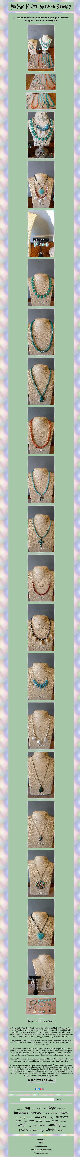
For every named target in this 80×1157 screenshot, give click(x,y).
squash (60, 1130)
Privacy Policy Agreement (41, 1150)
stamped (30, 1118)
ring (50, 1117)
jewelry (23, 1130)
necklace (36, 1112)
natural (61, 1108)
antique (63, 1121)
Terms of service (41, 1153)
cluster (16, 1118)
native (64, 1112)
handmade (19, 1109)
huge (42, 1130)
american (62, 1117)
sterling (54, 1124)
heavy (18, 1121)
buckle (47, 1121)
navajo (21, 1125)
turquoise (21, 1112)
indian (42, 1125)
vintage (50, 1107)
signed (55, 1120)
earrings (54, 1113)
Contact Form (41, 1146)
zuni (39, 1108)
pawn (31, 1120)
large (64, 1126)
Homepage (41, 1139)
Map (41, 1143)
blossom (34, 1130)
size (33, 1109)
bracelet (40, 1117)
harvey (22, 1118)
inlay (34, 1126)
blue (25, 1121)
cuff (27, 1108)
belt (30, 1126)
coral (46, 1113)
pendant (39, 1121)
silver (50, 1129)
